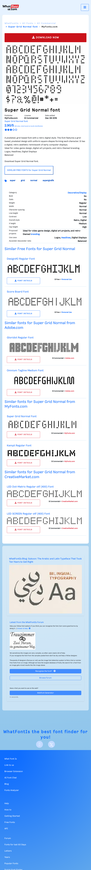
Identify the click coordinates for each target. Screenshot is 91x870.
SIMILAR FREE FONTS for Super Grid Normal (29, 170)
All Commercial (46, 23)
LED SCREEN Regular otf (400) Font (28, 513)
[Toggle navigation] (85, 7)
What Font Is (10, 759)
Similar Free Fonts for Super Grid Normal (40, 249)
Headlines (66, 238)
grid (23, 180)
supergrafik (48, 180)
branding (35, 234)
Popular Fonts (11, 863)
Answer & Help (24, 628)
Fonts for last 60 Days (15, 845)
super (12, 180)
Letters (8, 851)
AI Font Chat (10, 778)
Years (7, 857)
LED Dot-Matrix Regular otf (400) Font (30, 486)
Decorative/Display (77, 193)
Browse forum (45, 678)
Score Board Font (18, 291)
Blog (6, 784)
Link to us (9, 765)
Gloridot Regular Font (20, 337)
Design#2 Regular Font (21, 258)
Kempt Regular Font (19, 445)
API (6, 829)
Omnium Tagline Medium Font (25, 370)
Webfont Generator (45, 693)
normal (33, 180)
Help (6, 803)
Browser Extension (13, 771)
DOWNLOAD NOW (45, 37)
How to (7, 810)
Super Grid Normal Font (22, 416)
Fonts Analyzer (11, 790)
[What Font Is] (10, 7)
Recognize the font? (45, 671)
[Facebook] (39, 744)
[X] (51, 744)
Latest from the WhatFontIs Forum (27, 622)
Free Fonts (9, 822)
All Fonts (27, 23)
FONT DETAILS (23, 281)
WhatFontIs (12, 23)
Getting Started (12, 816)
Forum (7, 838)
